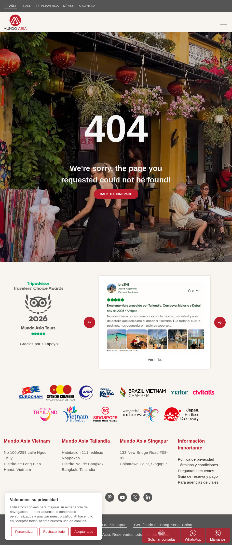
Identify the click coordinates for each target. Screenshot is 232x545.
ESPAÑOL (10, 5)
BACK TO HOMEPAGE (116, 194)
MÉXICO (68, 5)
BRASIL (26, 5)
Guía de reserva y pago (198, 476)
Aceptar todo (83, 532)
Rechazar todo (54, 532)
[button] (89, 322)
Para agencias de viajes (198, 482)
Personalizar (24, 532)
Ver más (155, 359)
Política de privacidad (196, 459)
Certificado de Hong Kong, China (162, 525)
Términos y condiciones (198, 465)
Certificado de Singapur (105, 525)
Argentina (87, 5)
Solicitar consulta (161, 535)
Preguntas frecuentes (196, 471)
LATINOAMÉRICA (47, 5)
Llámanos (218, 535)
